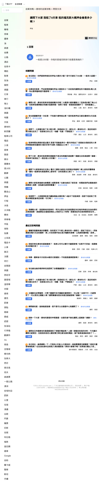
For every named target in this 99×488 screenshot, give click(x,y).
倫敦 (6, 442)
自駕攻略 (30, 9)
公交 (84, 135)
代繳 (83, 249)
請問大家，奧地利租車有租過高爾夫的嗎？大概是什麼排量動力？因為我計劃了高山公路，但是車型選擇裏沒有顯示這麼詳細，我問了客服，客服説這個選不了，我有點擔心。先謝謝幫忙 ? (61, 105)
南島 (6, 344)
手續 (6, 479)
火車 (6, 247)
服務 (95, 215)
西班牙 (7, 275)
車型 (75, 108)
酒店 (6, 62)
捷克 (6, 298)
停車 (6, 34)
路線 (6, 312)
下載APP (6, 4)
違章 (6, 451)
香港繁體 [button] (20, 4)
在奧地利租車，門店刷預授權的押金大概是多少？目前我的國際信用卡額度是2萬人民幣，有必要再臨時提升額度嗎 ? (61, 90)
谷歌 (6, 414)
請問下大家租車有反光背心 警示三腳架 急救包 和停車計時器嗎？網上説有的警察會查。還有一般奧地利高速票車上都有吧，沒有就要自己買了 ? (60, 170)
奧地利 (7, 127)
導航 (6, 71)
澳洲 (6, 386)
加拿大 (7, 358)
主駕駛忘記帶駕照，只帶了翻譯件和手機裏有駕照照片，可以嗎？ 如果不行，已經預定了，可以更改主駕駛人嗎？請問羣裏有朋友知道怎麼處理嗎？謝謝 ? (61, 294)
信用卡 (7, 67)
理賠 (86, 236)
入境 (6, 145)
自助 (6, 460)
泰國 (6, 182)
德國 (6, 90)
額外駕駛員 (73, 350)
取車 (6, 76)
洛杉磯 (7, 108)
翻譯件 (7, 335)
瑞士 (6, 104)
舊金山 (7, 192)
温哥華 (7, 284)
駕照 (6, 85)
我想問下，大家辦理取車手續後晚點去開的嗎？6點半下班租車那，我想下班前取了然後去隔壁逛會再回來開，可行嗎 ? (61, 197)
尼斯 (6, 428)
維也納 (7, 354)
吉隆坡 (7, 349)
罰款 (6, 395)
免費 (6, 233)
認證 (6, 321)
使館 (95, 336)
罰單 (6, 303)
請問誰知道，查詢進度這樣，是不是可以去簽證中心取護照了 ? (59, 307)
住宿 (6, 405)
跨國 (75, 161)
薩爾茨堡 (89, 121)
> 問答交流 (56, 9)
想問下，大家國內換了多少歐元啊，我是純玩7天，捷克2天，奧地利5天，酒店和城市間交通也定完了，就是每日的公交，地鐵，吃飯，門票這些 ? (61, 130)
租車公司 (8, 136)
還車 (6, 39)
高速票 (7, 377)
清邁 (6, 409)
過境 (6, 294)
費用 (6, 215)
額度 (95, 94)
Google (7, 456)
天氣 (6, 122)
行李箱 (7, 331)
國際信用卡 (82, 94)
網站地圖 (61, 381)
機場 (6, 29)
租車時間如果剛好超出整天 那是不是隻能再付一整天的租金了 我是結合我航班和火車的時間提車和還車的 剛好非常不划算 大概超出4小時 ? (61, 144)
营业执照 (78, 386)
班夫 (6, 372)
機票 (6, 423)
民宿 (79, 188)
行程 (6, 201)
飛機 (6, 187)
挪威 (6, 317)
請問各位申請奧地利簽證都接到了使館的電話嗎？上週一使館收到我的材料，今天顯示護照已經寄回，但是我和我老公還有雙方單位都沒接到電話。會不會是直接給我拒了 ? (61, 333)
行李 (6, 94)
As (5, 340)
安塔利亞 (8, 391)
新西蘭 (7, 131)
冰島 (6, 205)
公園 (6, 178)
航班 (95, 148)
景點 (6, 307)
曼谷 (6, 159)
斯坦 (6, 474)
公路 (6, 57)
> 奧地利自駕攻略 (42, 9)
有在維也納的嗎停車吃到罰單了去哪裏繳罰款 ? (52, 269)
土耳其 (7, 238)
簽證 (6, 155)
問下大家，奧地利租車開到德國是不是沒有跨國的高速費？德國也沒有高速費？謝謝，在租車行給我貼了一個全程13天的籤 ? (61, 157)
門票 (6, 419)
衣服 (6, 289)
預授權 (69, 94)
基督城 (7, 280)
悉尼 (6, 363)
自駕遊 (7, 266)
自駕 (6, 20)
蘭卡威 (7, 465)
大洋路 (7, 210)
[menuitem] (7, 3)
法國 (6, 256)
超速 (87, 249)
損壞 (95, 236)
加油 (6, 80)
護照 (91, 310)
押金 (6, 196)
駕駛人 (85, 298)
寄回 (81, 336)
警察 (6, 470)
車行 (6, 99)
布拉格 (7, 437)
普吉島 (7, 368)
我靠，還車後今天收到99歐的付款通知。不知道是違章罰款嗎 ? (59, 257)
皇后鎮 (7, 446)
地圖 (6, 117)
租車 (6, 25)
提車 (6, 150)
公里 (6, 400)
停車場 (7, 219)
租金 (86, 148)
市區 (6, 224)
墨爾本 (7, 164)
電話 (6, 141)
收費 (6, 53)
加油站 (7, 326)
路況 (6, 252)
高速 (6, 48)
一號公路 (8, 382)
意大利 (7, 168)
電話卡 (7, 243)
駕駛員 (80, 350)
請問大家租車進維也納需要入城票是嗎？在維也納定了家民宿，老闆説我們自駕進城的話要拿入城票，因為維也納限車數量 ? (61, 184)
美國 (6, 113)
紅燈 (83, 121)
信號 (6, 433)
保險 (6, 229)
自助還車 (75, 236)
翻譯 (6, 173)
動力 (84, 108)
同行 (6, 261)
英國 (6, 270)
